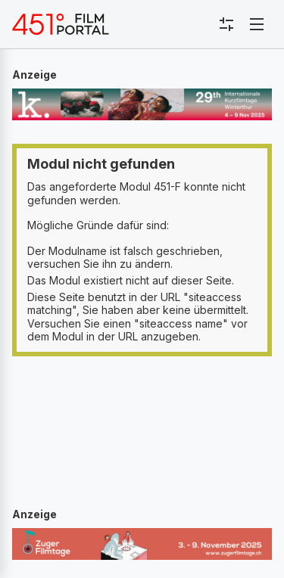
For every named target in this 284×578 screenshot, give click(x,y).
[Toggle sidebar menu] (226, 24)
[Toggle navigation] (257, 24)
